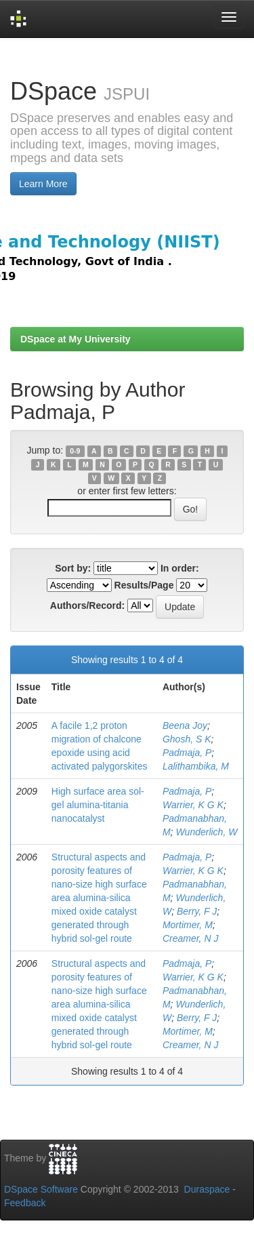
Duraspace (207, 1189)
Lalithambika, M (196, 766)
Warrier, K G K (193, 804)
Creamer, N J (190, 938)
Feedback (24, 1202)
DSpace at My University (75, 339)
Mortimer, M (188, 924)
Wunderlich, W (206, 832)
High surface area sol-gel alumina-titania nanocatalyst (97, 805)
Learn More (43, 183)
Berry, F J (197, 911)
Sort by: (73, 568)
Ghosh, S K (187, 739)
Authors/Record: (87, 605)
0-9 (75, 451)
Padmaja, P (187, 752)
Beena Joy (185, 725)
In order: (180, 568)
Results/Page (144, 585)
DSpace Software (41, 1189)
